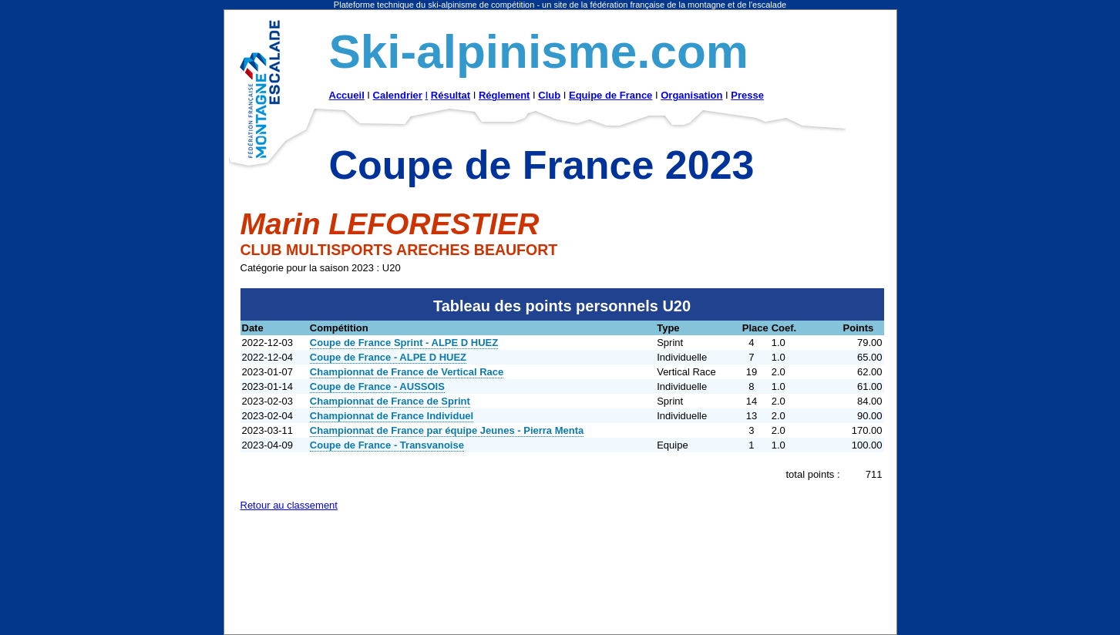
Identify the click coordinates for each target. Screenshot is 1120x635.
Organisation (691, 95)
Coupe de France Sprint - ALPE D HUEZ (404, 342)
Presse (747, 95)
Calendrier (397, 95)
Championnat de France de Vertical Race (406, 372)
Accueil (347, 95)
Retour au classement (289, 505)
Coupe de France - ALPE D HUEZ (388, 357)
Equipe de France (610, 95)
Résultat (450, 95)
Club (549, 95)
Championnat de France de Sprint (390, 401)
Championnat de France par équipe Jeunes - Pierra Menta (447, 430)
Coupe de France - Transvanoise (387, 445)
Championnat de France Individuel (391, 416)
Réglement (504, 95)
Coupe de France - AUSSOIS (377, 386)
